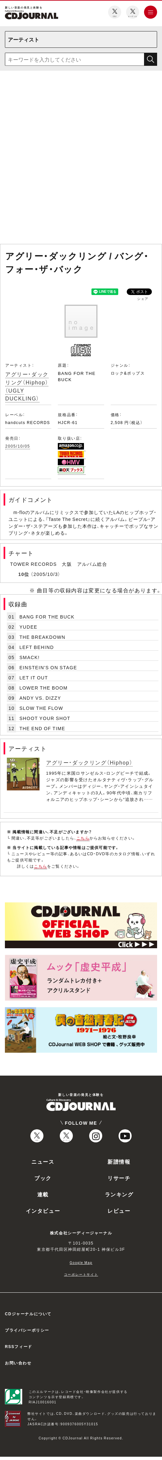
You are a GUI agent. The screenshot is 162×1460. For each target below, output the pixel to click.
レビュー (118, 1210)
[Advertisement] (79, 158)
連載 (43, 1194)
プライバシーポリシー (27, 1330)
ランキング (119, 1194)
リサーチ (118, 1178)
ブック (43, 1178)
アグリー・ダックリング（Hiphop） (89, 762)
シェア (143, 298)
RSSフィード (18, 1346)
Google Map (81, 1262)
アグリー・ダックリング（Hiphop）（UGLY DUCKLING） (27, 386)
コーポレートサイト (81, 1274)
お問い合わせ (18, 1363)
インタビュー (43, 1210)
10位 (23, 574)
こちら (82, 838)
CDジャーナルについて (28, 1314)
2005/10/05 (17, 446)
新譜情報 (118, 1161)
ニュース (42, 1161)
